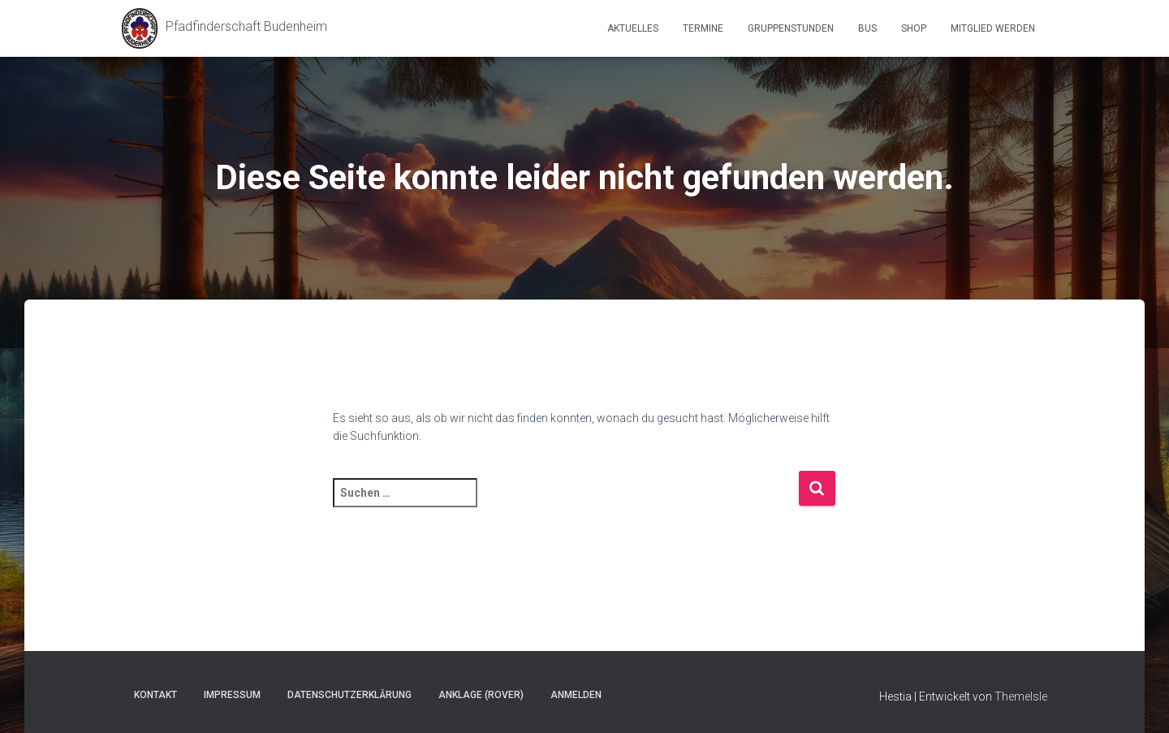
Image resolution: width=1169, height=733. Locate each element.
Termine (703, 28)
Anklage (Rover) (481, 695)
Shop (913, 28)
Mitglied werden (993, 28)
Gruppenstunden (791, 28)
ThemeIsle (1020, 696)
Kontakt (155, 695)
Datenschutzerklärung (349, 695)
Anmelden (576, 695)
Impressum (232, 695)
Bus (867, 28)
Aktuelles (632, 28)
